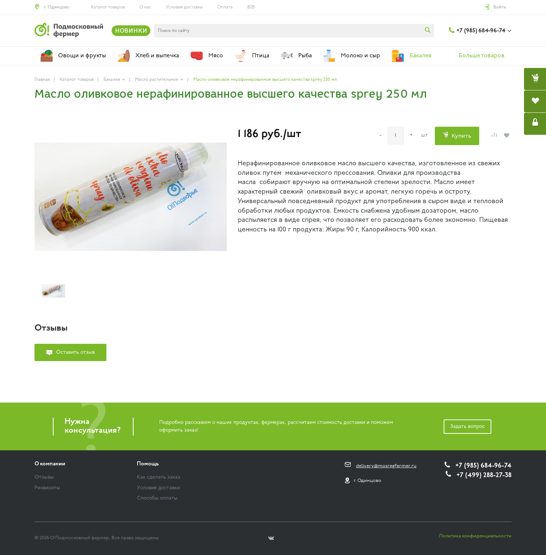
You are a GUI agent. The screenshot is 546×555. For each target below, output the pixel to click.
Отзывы (44, 477)
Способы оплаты (157, 498)
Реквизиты (47, 488)
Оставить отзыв (75, 352)
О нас (145, 7)
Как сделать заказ (158, 477)
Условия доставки (184, 7)
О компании (49, 464)
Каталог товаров (108, 7)
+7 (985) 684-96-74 (480, 31)
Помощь (148, 464)
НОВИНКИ (131, 30)
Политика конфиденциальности (475, 536)
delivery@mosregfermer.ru (386, 466)
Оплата (225, 7)
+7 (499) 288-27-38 (484, 475)
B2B (251, 7)
